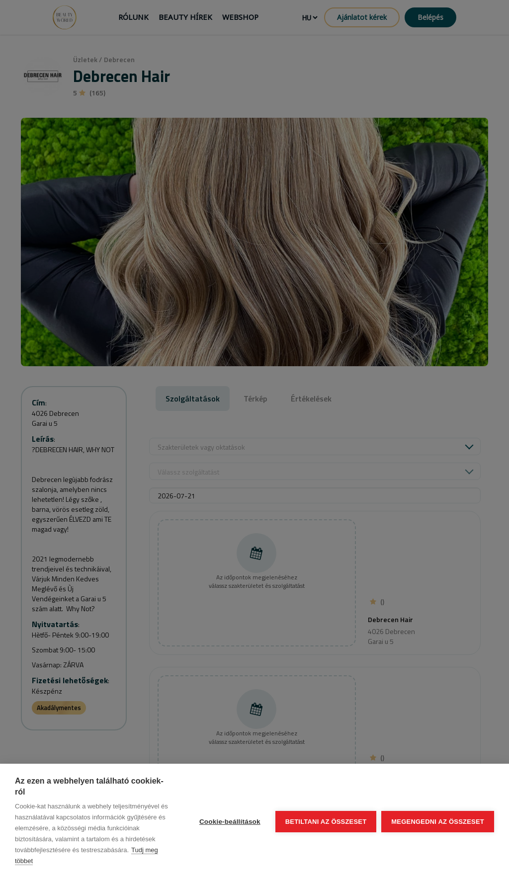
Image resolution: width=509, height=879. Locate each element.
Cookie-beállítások (229, 821)
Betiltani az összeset (326, 821)
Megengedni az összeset (437, 821)
